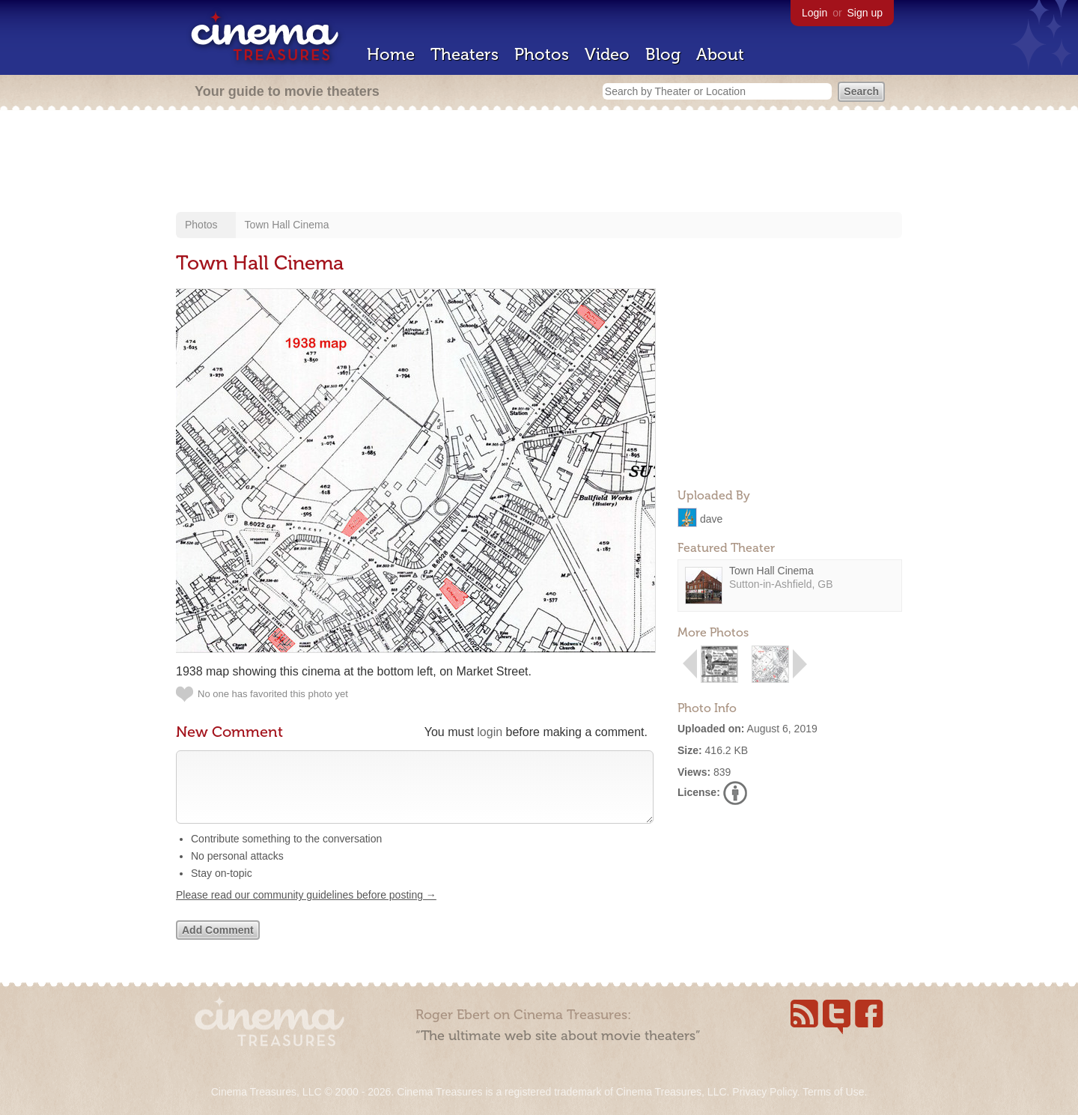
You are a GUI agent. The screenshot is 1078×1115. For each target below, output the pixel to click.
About (720, 54)
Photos (541, 54)
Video (607, 54)
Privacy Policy (764, 1092)
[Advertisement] (539, 162)
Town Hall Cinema (287, 225)
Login (814, 13)
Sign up (865, 13)
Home (391, 54)
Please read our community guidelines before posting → (306, 910)
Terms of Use (833, 1092)
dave (711, 518)
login (489, 732)
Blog (662, 54)
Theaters (464, 54)
